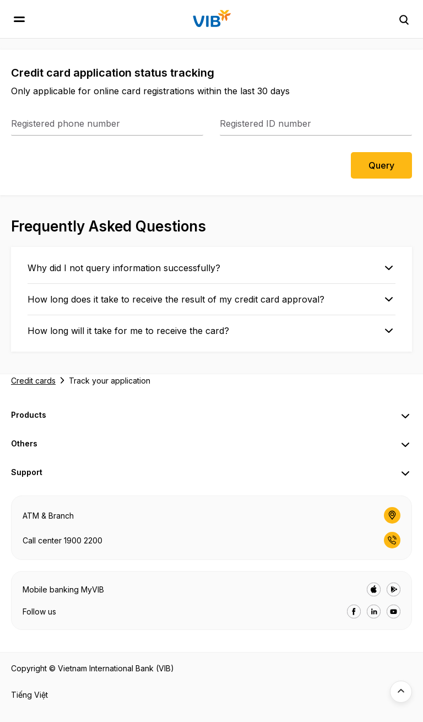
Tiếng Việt (29, 694)
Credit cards (33, 380)
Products (28, 414)
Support (26, 472)
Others (24, 443)
